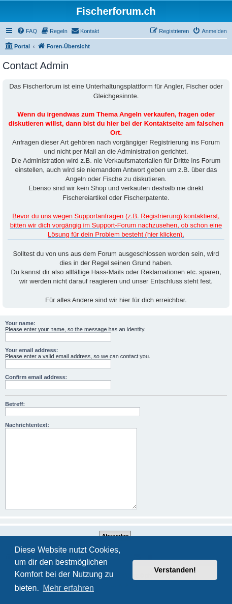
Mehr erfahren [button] (68, 588)
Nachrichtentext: (27, 425)
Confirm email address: (36, 377)
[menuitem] (27, 31)
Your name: (20, 323)
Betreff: (15, 404)
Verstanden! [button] (175, 570)
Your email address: (31, 350)
